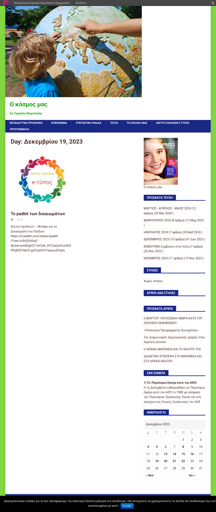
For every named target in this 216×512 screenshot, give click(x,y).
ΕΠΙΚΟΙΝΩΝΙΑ (59, 122)
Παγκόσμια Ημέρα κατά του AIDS (173, 382)
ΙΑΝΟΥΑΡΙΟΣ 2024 (156, 232)
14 (174, 454)
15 (183, 454)
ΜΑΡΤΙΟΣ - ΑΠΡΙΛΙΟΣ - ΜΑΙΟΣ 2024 (167, 208)
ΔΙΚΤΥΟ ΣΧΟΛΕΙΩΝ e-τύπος (172, 122)
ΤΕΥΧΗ (114, 122)
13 (165, 454)
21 (174, 461)
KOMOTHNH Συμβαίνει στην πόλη (166, 246)
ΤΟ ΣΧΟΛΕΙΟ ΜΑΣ (137, 122)
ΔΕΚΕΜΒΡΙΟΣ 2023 (157, 239)
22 (183, 461)
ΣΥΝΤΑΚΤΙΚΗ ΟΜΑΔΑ (88, 122)
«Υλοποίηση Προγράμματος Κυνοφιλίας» (171, 330)
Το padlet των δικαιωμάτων (38, 213)
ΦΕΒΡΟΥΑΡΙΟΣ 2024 (157, 220)
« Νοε (150, 475)
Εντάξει (127, 506)
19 (157, 461)
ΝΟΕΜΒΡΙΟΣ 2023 (156, 258)
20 (165, 461)
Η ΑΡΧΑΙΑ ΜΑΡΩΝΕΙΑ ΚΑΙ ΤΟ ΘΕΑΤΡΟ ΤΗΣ (172, 349)
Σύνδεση (80, 2)
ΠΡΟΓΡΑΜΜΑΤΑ (19, 129)
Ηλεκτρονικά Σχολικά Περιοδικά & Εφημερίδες (42, 2)
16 (192, 454)
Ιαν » (192, 475)
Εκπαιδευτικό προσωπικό (26, 122)
